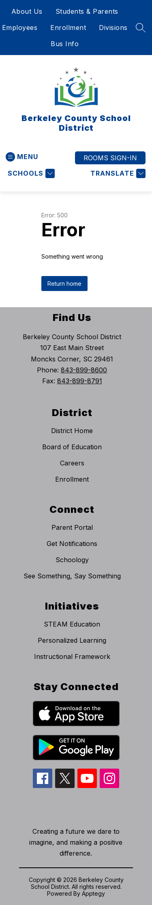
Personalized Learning (72, 640)
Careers (72, 463)
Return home (64, 283)
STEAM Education (72, 624)
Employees (20, 27)
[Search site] (141, 27)
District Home (72, 431)
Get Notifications (72, 544)
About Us (27, 11)
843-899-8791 (79, 381)
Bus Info (65, 44)
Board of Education (72, 447)
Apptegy (93, 893)
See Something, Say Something (72, 576)
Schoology (72, 560)
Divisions (113, 27)
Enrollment (68, 27)
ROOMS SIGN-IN (110, 158)
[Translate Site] (117, 173)
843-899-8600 (84, 370)
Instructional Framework (72, 656)
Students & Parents (87, 11)
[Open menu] (22, 157)
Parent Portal (72, 527)
